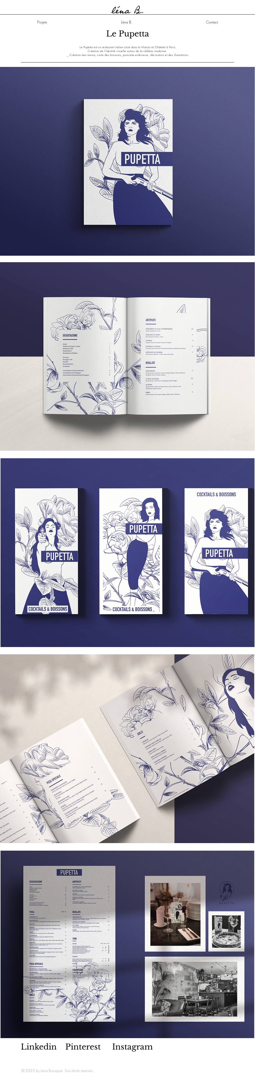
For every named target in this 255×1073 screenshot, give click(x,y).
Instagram (132, 1047)
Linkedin (39, 1047)
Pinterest (83, 1047)
